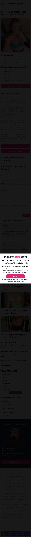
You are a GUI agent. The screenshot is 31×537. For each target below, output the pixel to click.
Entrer (15, 276)
